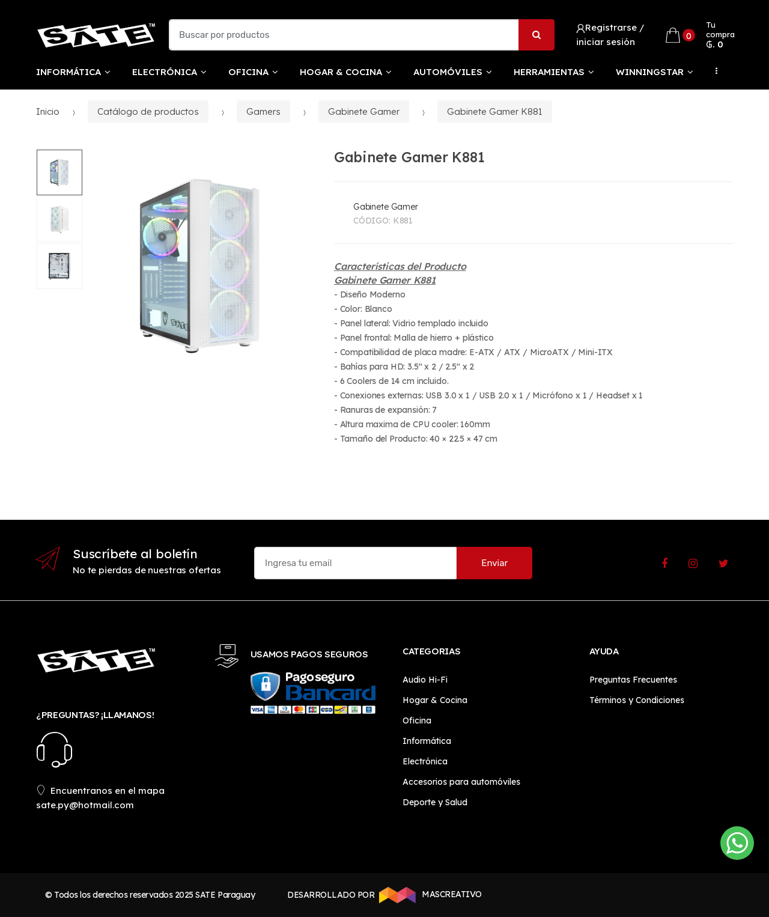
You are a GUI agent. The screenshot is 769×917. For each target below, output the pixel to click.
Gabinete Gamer (364, 111)
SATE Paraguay (225, 894)
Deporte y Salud (435, 802)
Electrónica (164, 72)
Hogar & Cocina (341, 72)
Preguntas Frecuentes (633, 679)
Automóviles (447, 72)
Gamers (263, 111)
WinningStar (650, 72)
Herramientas (549, 72)
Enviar (494, 563)
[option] (200, 266)
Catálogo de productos (148, 111)
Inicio (47, 111)
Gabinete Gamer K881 (495, 111)
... (713, 71)
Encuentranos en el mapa (100, 790)
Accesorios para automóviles (461, 781)
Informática (68, 72)
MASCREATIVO (428, 895)
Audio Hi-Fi (425, 679)
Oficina (248, 72)
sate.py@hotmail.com (85, 805)
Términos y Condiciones (636, 700)
